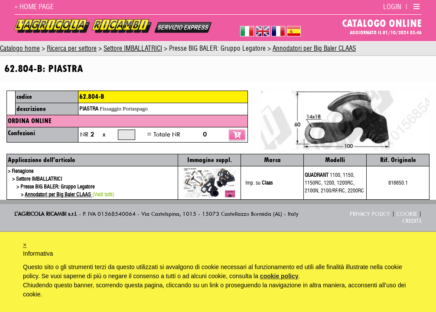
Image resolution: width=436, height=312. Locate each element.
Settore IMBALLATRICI (133, 49)
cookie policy (279, 276)
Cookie (407, 214)
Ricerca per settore (72, 49)
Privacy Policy (370, 214)
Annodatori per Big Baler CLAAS (314, 49)
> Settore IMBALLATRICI (37, 179)
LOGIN (392, 6)
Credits (412, 221)
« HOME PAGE (34, 6)
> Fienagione (20, 171)
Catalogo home (20, 49)
